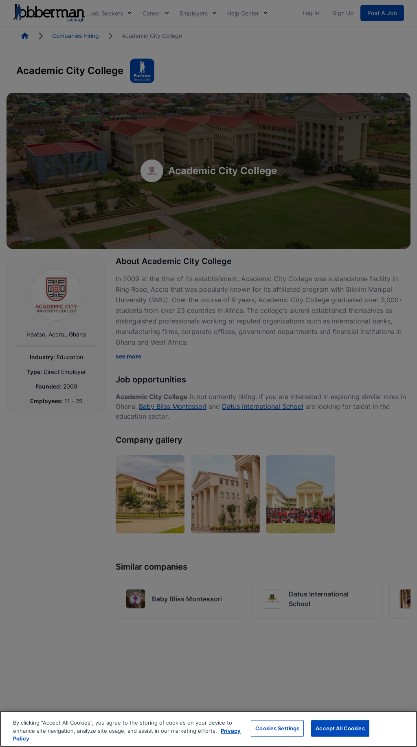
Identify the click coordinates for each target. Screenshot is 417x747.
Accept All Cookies (340, 728)
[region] (208, 729)
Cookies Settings (277, 728)
